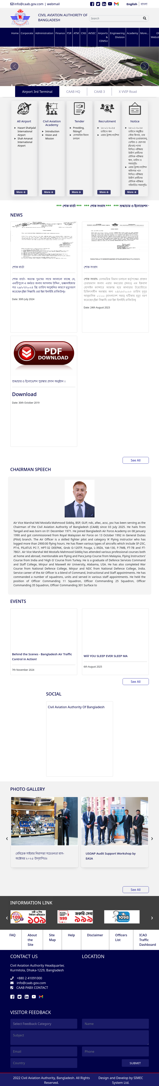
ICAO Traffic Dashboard (147, 940)
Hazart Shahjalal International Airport (27, 131)
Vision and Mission (51, 136)
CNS (83, 33)
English (132, 4)
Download (24, 394)
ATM (76, 33)
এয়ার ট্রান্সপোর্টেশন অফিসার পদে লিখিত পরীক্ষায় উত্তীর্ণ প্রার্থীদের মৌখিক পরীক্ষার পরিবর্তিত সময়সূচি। (137, 176)
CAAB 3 (99, 91)
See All (135, 460)
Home (15, 33)
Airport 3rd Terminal (37, 91)
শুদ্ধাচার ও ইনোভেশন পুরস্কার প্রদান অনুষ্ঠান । (38, 381)
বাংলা (144, 4)
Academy (132, 33)
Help (71, 935)
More (21, 192)
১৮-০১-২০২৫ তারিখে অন (108, 129)
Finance (60, 33)
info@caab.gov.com (27, 4)
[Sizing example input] (115, 18)
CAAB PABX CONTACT (32, 987)
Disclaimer (95, 935)
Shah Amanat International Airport (25, 142)
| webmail (52, 4)
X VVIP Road (128, 91)
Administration (44, 33)
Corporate (27, 33)
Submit (135, 1063)
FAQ (12, 935)
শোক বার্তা (18, 267)
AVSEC (92, 33)
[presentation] (7, 838)
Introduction (52, 131)
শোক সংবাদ (91, 267)
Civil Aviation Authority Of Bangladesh (76, 707)
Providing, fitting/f (78, 129)
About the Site (32, 940)
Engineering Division (117, 35)
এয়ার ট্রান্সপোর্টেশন (110, 135)
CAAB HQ (73, 91)
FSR (69, 33)
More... (144, 33)
